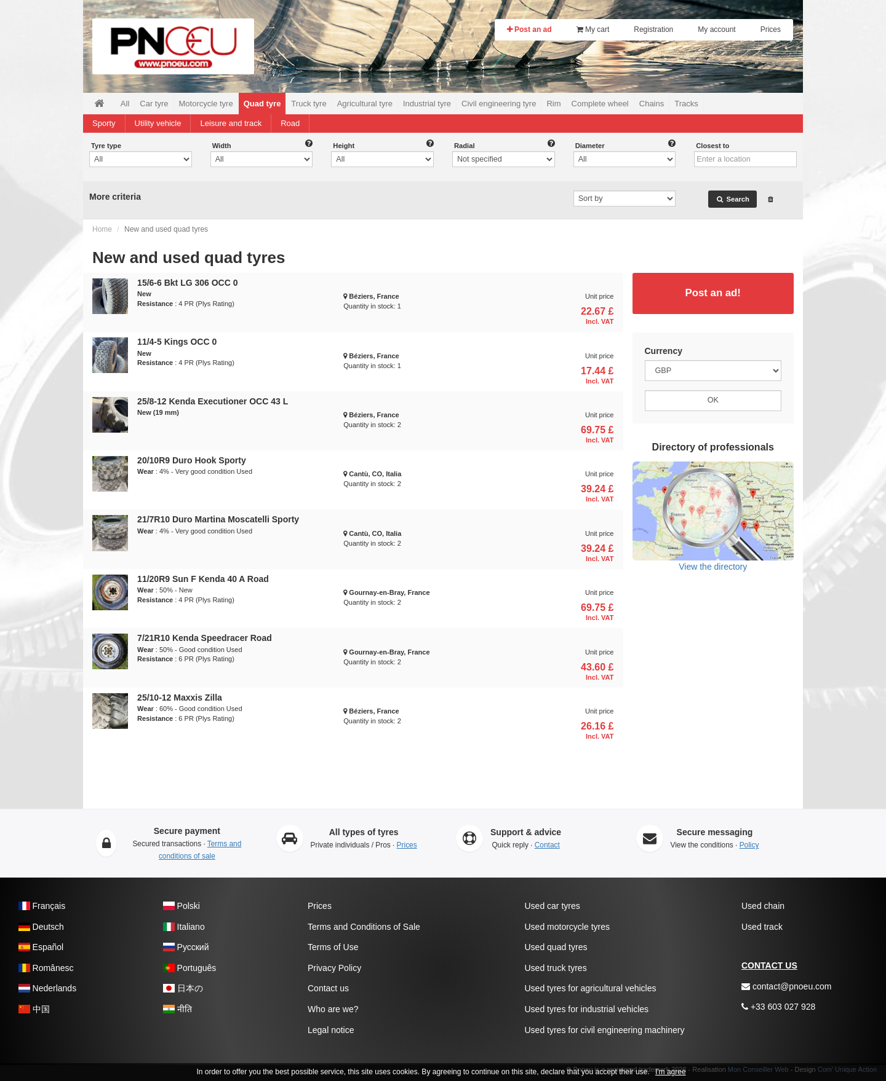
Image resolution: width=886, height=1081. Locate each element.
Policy (749, 845)
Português (189, 968)
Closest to (712, 145)
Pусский (186, 947)
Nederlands (47, 988)
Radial (464, 145)
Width (221, 145)
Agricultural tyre (365, 103)
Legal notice (331, 1030)
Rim (553, 103)
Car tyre (154, 103)
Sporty (104, 123)
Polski (181, 906)
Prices (770, 29)
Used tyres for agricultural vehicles (591, 988)
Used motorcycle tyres (567, 927)
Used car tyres (552, 906)
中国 (34, 1009)
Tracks (686, 103)
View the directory (713, 517)
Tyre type (106, 145)
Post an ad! (713, 293)
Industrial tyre (427, 103)
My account (716, 29)
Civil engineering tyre (498, 103)
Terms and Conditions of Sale (364, 927)
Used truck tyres (556, 968)
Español (40, 947)
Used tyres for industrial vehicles (587, 1009)
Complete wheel (600, 103)
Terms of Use (333, 947)
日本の (183, 988)
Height (343, 145)
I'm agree (670, 1071)
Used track (762, 927)
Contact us (328, 988)
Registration (653, 29)
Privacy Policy (334, 968)
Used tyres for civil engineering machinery (605, 1030)
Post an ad (529, 29)
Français (41, 906)
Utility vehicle (158, 123)
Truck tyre (308, 103)
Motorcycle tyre (206, 103)
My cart (593, 29)
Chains (651, 103)
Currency (663, 351)
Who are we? (333, 1009)
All (125, 103)
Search (732, 199)
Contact (547, 845)
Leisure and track (230, 123)
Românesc (45, 968)
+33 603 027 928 (778, 1007)
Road (290, 123)
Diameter (590, 145)
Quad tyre (262, 103)
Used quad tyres (556, 947)
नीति (177, 1009)
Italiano (184, 927)
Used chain (762, 906)
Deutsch (41, 927)
